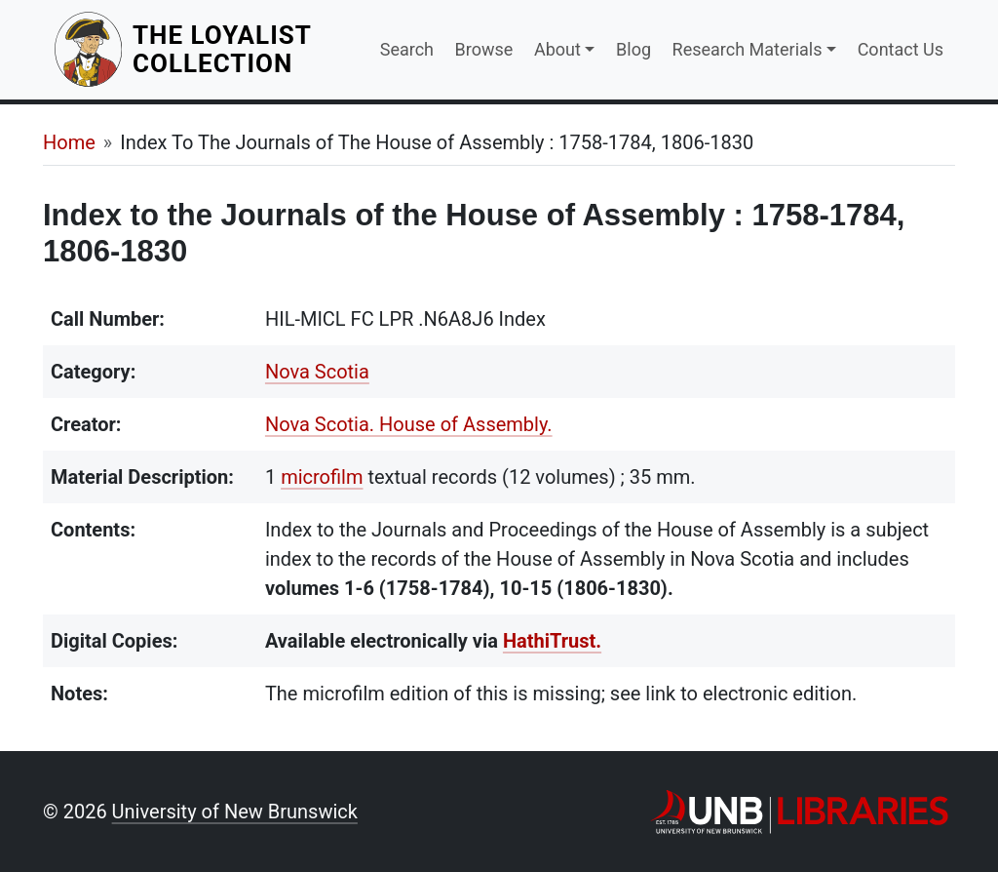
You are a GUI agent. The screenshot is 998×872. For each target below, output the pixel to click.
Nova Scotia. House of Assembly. (409, 424)
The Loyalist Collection (245, 49)
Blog (633, 49)
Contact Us (900, 49)
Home (69, 142)
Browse (484, 49)
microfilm (322, 477)
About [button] (557, 49)
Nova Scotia (317, 371)
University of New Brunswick (235, 811)
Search (407, 49)
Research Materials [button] (747, 49)
